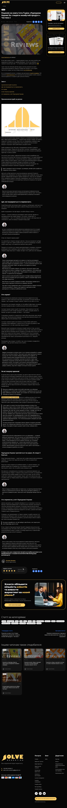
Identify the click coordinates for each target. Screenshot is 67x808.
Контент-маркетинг (40, 621)
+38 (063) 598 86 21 (8, 768)
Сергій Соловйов (34, 73)
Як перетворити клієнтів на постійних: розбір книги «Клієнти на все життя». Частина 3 (11, 688)
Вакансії (57, 761)
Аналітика (4, 621)
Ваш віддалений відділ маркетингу (12, 763)
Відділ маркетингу (38, 763)
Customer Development (39, 778)
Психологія (39, 623)
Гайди (21, 621)
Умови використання (59, 773)
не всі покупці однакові (7, 91)
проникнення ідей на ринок (9, 85)
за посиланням (28, 70)
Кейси (34, 621)
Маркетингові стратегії (6, 623)
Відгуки (16, 621)
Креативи (53, 621)
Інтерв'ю (29, 621)
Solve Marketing (5, 57)
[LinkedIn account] (44, 793)
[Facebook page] (36, 793)
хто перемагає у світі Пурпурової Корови (12, 94)
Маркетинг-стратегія (60, 621)
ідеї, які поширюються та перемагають (11, 87)
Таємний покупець (38, 789)
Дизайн (25, 621)
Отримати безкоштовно (56, 52)
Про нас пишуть (22, 623)
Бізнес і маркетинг (10, 621)
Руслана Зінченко (10, 560)
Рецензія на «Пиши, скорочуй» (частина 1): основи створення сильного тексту (55, 663)
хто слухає (4, 89)
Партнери (57, 759)
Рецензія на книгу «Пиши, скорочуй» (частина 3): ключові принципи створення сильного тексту (32, 663)
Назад (4, 6)
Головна (36, 759)
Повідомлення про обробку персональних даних (60, 765)
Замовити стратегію (56, 28)
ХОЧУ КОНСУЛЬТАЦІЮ (15, 605)
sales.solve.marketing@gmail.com (11, 770)
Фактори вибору (38, 786)
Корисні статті (47, 621)
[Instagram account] (40, 793)
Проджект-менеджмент (31, 623)
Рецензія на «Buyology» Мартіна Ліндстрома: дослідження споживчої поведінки (11, 663)
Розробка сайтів (38, 784)
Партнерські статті (15, 623)
